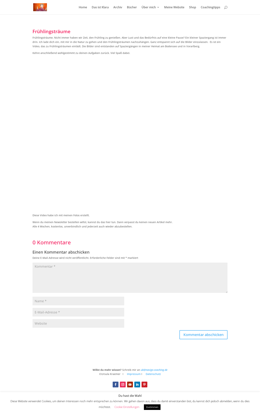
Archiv (117, 7)
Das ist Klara (100, 7)
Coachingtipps (210, 7)
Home (83, 7)
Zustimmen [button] (152, 407)
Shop (192, 7)
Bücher (132, 7)
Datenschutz (153, 374)
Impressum (133, 374)
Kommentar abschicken (203, 334)
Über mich (149, 7)
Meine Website (174, 7)
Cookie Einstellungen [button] (126, 407)
